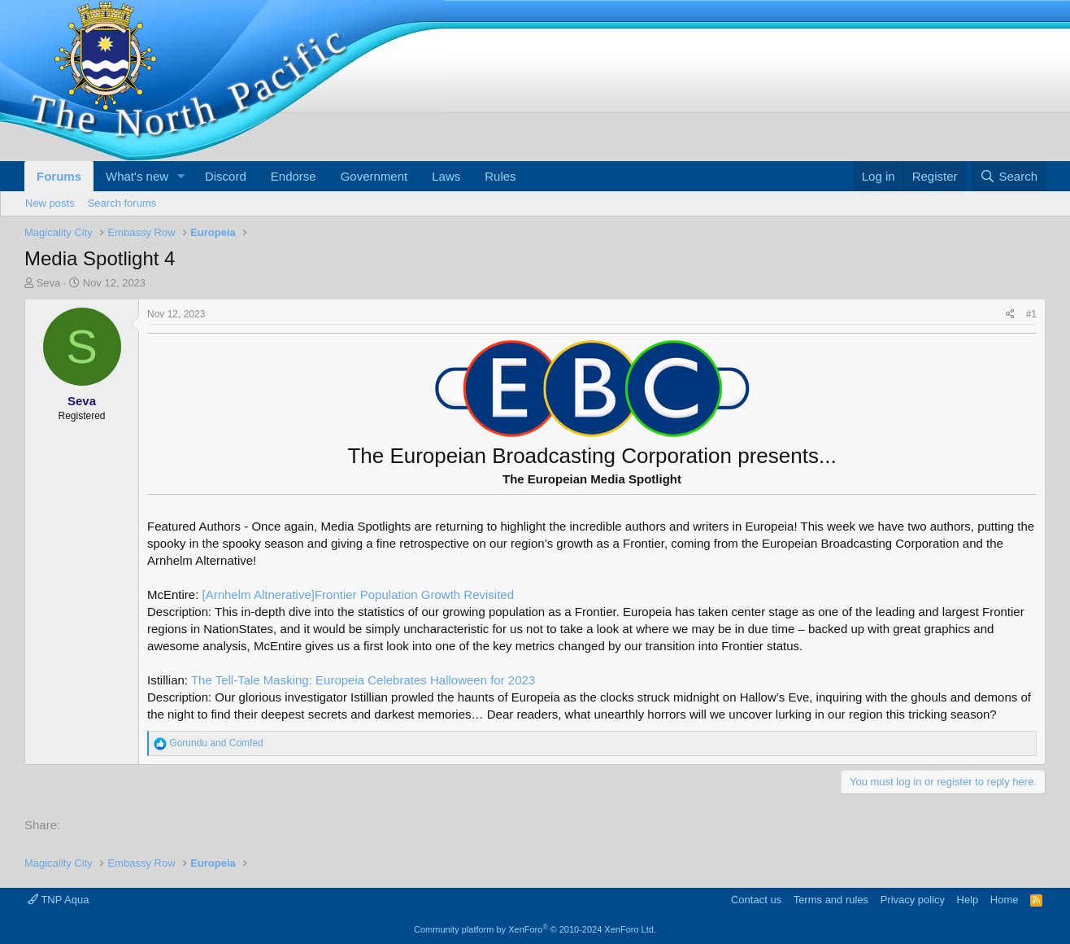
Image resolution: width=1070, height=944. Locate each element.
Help (968, 900)
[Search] (1009, 176)
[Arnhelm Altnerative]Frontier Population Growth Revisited (358, 594)
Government (374, 176)
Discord (225, 176)
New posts (50, 203)
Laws (446, 176)
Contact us (756, 900)
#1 (1031, 314)
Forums (59, 176)
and (216, 743)
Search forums (122, 203)
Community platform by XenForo (535, 929)
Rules (500, 176)
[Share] (1010, 314)
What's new (137, 176)
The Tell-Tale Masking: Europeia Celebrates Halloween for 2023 (363, 680)
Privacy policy (913, 900)
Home (1004, 900)
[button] (181, 176)
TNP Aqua (58, 900)
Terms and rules (831, 900)
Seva (49, 283)
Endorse (293, 176)
